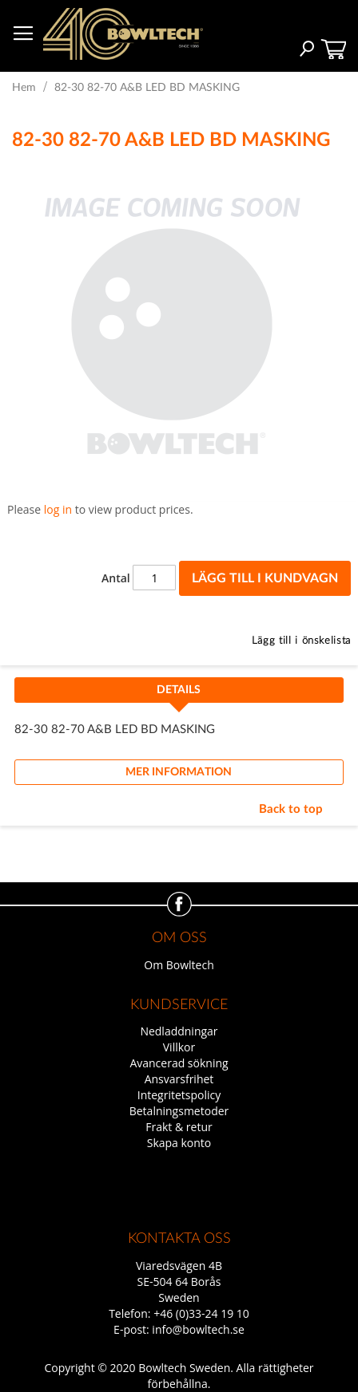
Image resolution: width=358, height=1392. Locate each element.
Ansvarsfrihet (179, 1078)
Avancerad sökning (178, 1063)
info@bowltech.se (198, 1329)
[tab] (179, 694)
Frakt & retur (178, 1126)
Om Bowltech (178, 964)
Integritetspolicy (179, 1094)
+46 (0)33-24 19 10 (201, 1313)
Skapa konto (179, 1142)
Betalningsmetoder (179, 1110)
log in (58, 509)
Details (179, 690)
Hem (24, 87)
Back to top (291, 809)
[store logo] (123, 34)
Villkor (179, 1047)
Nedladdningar (178, 1031)
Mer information (178, 772)
